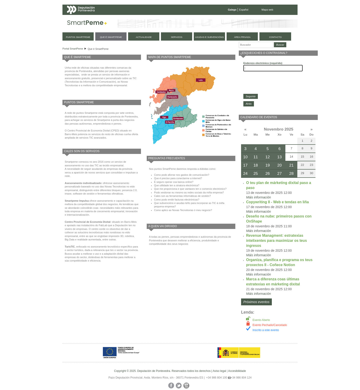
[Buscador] (256, 45)
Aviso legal (219, 371)
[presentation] (278, 83)
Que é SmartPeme (98, 48)
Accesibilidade (237, 371)
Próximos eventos (256, 302)
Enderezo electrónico (262, 63)
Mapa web (267, 9)
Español (243, 9)
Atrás (249, 103)
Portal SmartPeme (72, 48)
